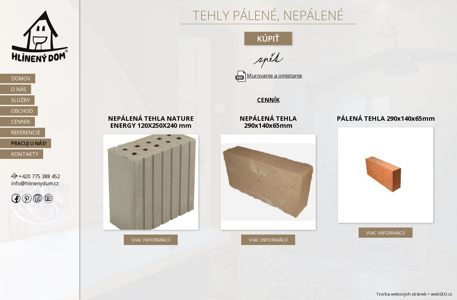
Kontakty (24, 154)
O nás (18, 89)
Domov (20, 78)
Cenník (20, 121)
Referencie (25, 132)
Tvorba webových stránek (401, 294)
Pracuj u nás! (28, 143)
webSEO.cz (441, 294)
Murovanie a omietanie (268, 75)
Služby (20, 100)
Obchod (22, 110)
